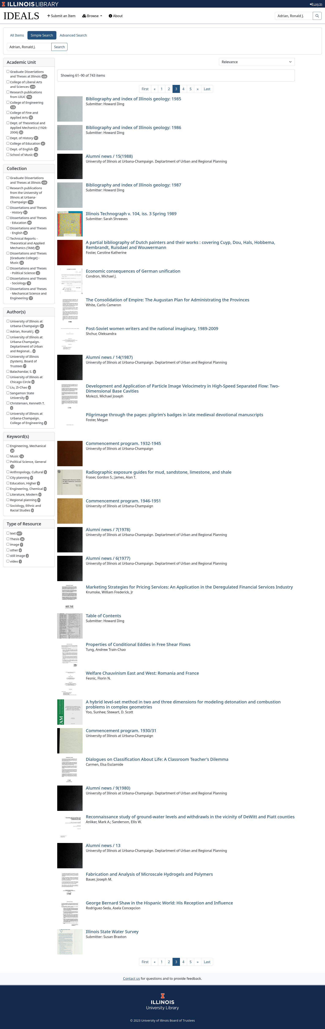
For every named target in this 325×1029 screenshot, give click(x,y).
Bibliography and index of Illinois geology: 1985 (133, 99)
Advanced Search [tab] (73, 35)
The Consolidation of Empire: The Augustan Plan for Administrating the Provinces (167, 300)
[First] (145, 89)
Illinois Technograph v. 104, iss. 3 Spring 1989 (131, 213)
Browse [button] (91, 16)
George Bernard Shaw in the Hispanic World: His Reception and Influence (159, 903)
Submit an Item (61, 16)
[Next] (197, 89)
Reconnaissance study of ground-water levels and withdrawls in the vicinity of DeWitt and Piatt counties (190, 817)
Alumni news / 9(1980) (108, 788)
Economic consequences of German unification (133, 271)
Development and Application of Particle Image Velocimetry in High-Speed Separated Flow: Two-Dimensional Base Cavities (182, 388)
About (116, 16)
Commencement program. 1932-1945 (123, 443)
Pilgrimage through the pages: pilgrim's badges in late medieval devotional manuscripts (174, 414)
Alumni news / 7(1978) (108, 529)
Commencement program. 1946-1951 (123, 501)
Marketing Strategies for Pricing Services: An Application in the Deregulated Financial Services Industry (189, 587)
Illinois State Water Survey (112, 931)
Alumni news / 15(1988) (109, 156)
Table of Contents (103, 615)
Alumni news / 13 (103, 845)
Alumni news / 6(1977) (108, 558)
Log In (316, 4)
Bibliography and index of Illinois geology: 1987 (133, 185)
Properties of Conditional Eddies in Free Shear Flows (138, 644)
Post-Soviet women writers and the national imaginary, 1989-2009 (152, 328)
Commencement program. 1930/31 (121, 730)
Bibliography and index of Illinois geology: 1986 (133, 127)
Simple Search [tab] (42, 35)
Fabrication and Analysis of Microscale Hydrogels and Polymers (149, 874)
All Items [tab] (17, 35)
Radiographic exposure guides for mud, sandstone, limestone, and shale (159, 472)
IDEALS (21, 15)
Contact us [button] (131, 978)
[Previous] (154, 89)
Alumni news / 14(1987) (109, 357)
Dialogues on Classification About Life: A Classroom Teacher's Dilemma (157, 759)
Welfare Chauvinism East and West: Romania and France (142, 673)
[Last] (207, 89)
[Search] (294, 16)
